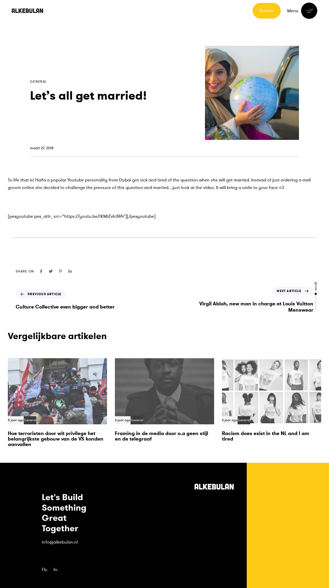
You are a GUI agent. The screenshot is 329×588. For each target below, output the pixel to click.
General (38, 81)
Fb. (45, 570)
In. (56, 570)
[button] (302, 11)
